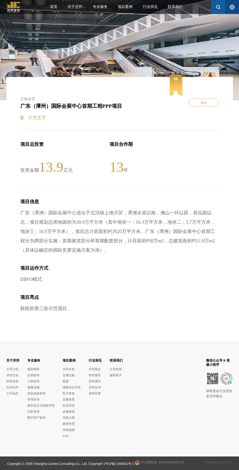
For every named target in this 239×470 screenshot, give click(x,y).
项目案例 (125, 7)
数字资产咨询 (36, 417)
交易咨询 (33, 375)
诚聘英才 (116, 375)
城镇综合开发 (72, 387)
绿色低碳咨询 (36, 393)
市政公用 (69, 417)
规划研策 (33, 369)
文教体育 (69, 399)
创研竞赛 (95, 393)
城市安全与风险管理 (41, 405)
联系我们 (175, 7)
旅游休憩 (69, 423)
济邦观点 (95, 369)
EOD (66, 436)
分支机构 (116, 369)
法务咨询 (33, 411)
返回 (203, 102)
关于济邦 (74, 7)
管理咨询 (33, 399)
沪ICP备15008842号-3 (118, 464)
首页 (53, 7)
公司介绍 (12, 369)
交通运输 (69, 375)
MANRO (226, 462)
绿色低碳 (69, 430)
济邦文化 (12, 375)
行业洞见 (150, 7)
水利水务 (69, 369)
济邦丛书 (95, 387)
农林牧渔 (69, 411)
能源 (66, 381)
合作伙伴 (12, 387)
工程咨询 (33, 381)
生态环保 (69, 405)
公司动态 (12, 393)
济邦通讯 (95, 381)
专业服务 (100, 7)
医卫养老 (69, 393)
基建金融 (33, 387)
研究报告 (95, 375)
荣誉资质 (12, 381)
